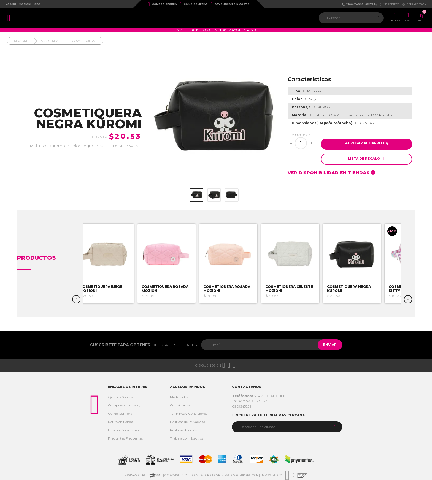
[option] (115, 263)
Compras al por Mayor (126, 405)
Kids (37, 4)
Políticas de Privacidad (187, 422)
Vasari (11, 4)
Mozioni (25, 4)
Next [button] (408, 299)
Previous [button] (76, 299)
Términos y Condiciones (188, 413)
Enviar (327, 345)
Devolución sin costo (230, 4)
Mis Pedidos (179, 397)
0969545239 (242, 406)
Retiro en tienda (120, 422)
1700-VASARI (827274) (359, 4)
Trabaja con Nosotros (186, 438)
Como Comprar (194, 4)
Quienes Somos (120, 397)
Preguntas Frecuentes (125, 438)
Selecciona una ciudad (258, 427)
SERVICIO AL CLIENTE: (261, 396)
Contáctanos (180, 405)
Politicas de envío (183, 430)
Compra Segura (162, 4)
